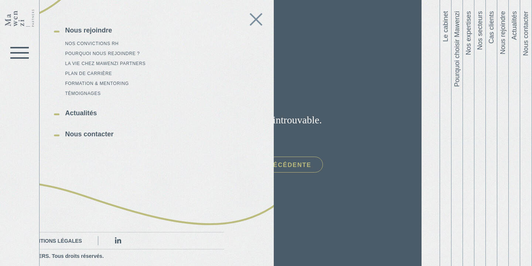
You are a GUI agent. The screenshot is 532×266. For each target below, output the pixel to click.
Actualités (514, 25)
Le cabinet (445, 26)
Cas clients (491, 27)
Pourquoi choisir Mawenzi (457, 49)
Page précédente (295, 165)
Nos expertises (468, 33)
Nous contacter (525, 33)
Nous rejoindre (503, 32)
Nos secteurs (480, 30)
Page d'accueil (184, 165)
